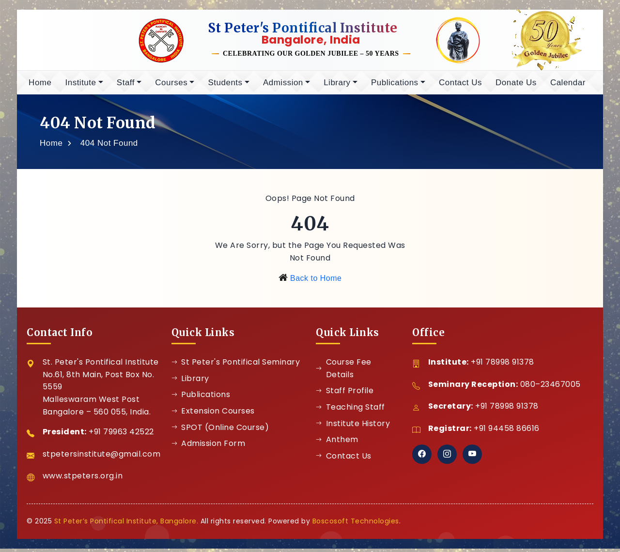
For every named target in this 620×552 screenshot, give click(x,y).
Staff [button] (126, 86)
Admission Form (208, 446)
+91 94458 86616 (507, 431)
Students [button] (225, 86)
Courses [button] (171, 86)
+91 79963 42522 (121, 435)
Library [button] (337, 86)
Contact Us (460, 86)
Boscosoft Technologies (355, 524)
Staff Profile (344, 393)
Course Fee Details (344, 371)
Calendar (568, 86)
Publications (201, 397)
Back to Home (315, 281)
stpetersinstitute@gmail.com (102, 457)
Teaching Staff (350, 410)
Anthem (337, 442)
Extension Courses (213, 414)
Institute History (353, 426)
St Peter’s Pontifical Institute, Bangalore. (126, 524)
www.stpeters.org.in (83, 479)
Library (190, 381)
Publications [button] (394, 86)
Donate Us (516, 86)
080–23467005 (550, 387)
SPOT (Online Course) (220, 430)
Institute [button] (80, 86)
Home (40, 86)
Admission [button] (283, 86)
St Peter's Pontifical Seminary (235, 365)
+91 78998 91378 (502, 365)
